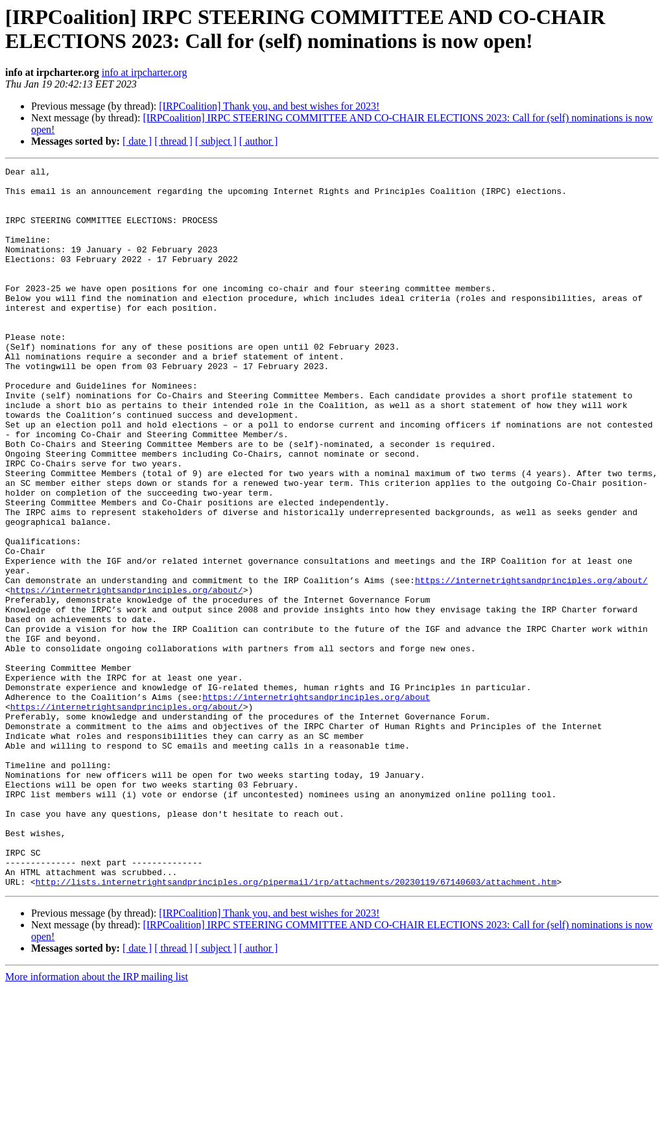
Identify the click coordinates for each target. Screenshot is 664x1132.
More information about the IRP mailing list (96, 1120)
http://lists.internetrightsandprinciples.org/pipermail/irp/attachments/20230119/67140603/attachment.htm (296, 1025)
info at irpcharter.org (144, 72)
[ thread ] (173, 141)
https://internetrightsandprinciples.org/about (316, 804)
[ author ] (258, 141)
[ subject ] (216, 141)
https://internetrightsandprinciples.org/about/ (531, 663)
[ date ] (137, 141)
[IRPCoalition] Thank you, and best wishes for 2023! (269, 106)
